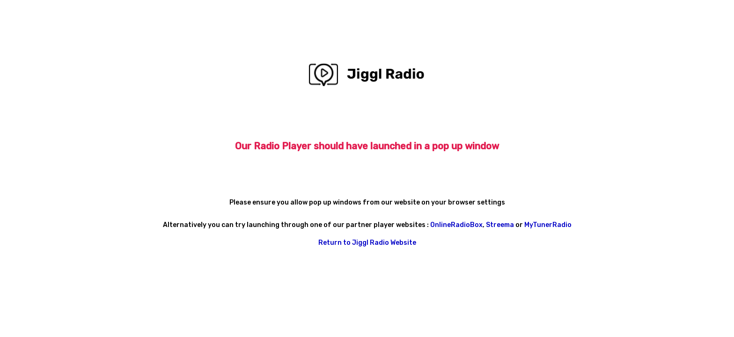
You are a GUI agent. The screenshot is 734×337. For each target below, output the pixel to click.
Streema (500, 225)
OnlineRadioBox (456, 225)
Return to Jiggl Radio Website (367, 243)
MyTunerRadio (548, 225)
